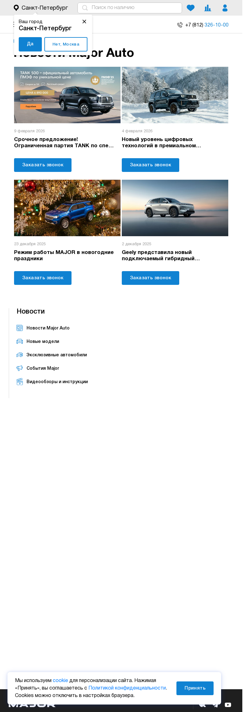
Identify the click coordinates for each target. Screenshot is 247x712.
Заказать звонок (42, 165)
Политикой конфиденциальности (127, 688)
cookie (60, 681)
